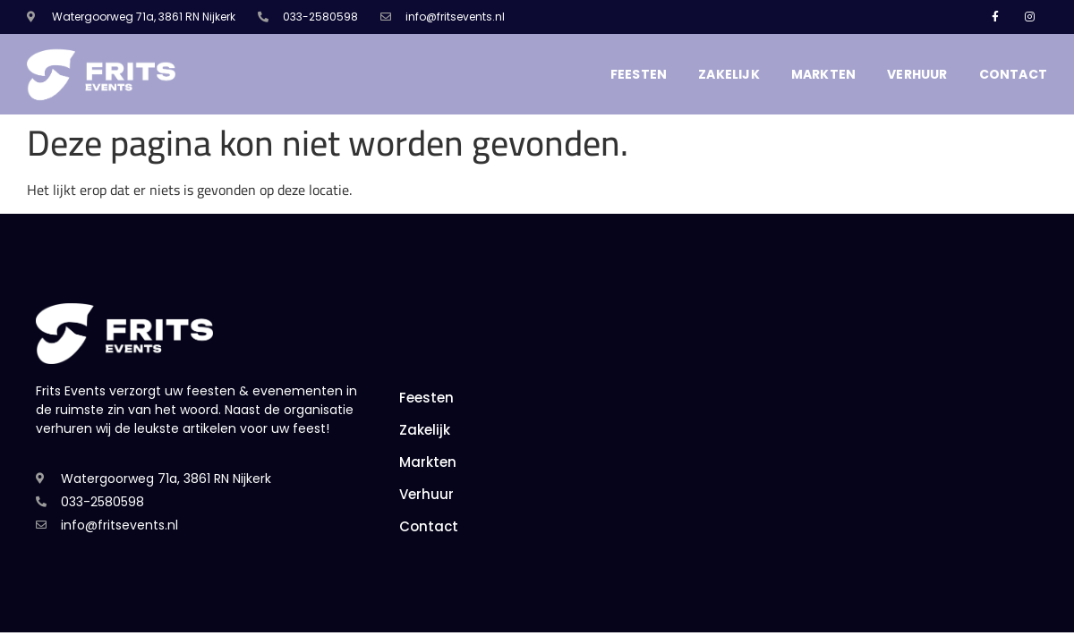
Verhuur (917, 74)
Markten (823, 74)
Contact (1013, 74)
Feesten (638, 74)
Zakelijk (729, 74)
